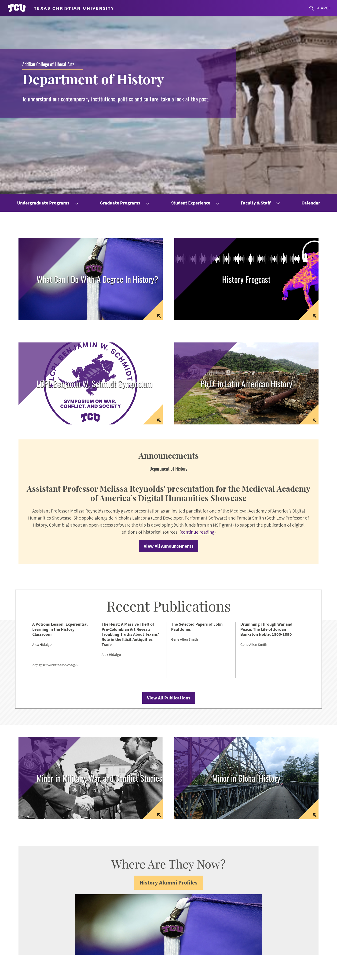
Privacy (164, 948)
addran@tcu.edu (141, 900)
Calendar (310, 32)
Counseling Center (212, 880)
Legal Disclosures (139, 948)
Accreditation (186, 948)
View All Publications (168, 528)
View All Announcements (169, 376)
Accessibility (42, 948)
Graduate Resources (213, 864)
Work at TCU (17, 948)
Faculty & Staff (256, 32)
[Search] (320, 8)
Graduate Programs (120, 32)
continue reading (197, 362)
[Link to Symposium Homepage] (90, 213)
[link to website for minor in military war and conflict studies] (90, 608)
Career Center (207, 872)
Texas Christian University (278, 948)
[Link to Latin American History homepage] (246, 213)
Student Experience (190, 32)
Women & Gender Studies (288, 852)
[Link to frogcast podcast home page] (246, 108)
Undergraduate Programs (43, 32)
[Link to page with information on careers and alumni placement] (90, 108)
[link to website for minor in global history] (246, 608)
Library (201, 888)
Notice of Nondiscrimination (80, 948)
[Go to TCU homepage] (60, 8)
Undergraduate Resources (209, 854)
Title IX (114, 948)
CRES (270, 860)
